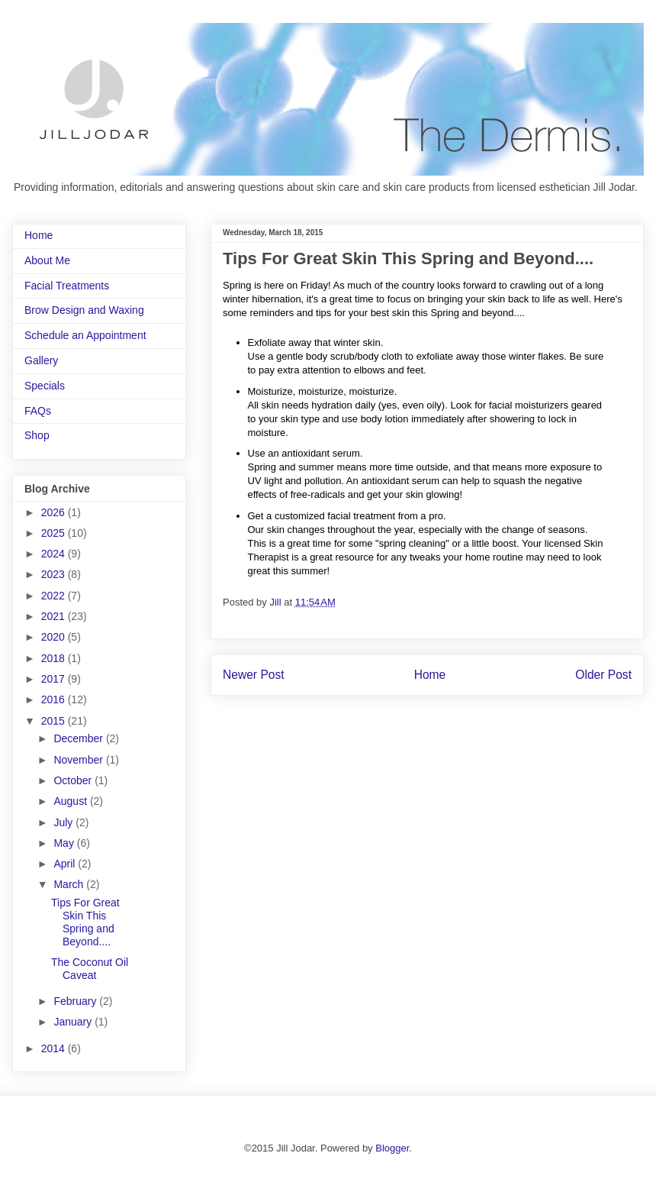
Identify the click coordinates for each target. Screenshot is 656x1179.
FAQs (37, 411)
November (79, 760)
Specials (44, 386)
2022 (54, 596)
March (69, 884)
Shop (37, 435)
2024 (54, 554)
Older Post (603, 674)
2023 (54, 574)
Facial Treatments (66, 285)
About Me (47, 260)
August (71, 801)
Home (430, 674)
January (74, 1022)
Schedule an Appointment (85, 335)
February (76, 1001)
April (65, 864)
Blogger (392, 1148)
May (64, 843)
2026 (54, 512)
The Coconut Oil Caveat (89, 968)
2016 (54, 699)
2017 (54, 679)
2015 (54, 721)
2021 (54, 616)
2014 (54, 1048)
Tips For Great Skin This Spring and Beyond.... (85, 921)
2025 (54, 533)
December (79, 738)
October (74, 780)
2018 (54, 658)
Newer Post (254, 674)
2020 (54, 637)
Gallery (41, 360)
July (64, 822)
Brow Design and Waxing (84, 310)
